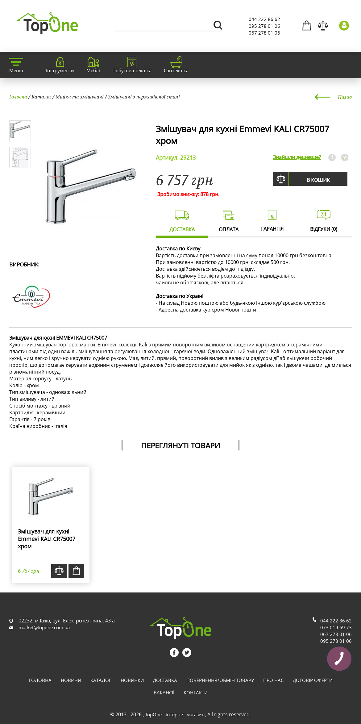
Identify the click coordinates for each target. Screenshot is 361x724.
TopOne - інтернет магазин (175, 714)
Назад (345, 97)
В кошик (318, 180)
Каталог (41, 97)
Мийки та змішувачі (80, 97)
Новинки (132, 680)
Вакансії (164, 692)
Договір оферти (313, 680)
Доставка (165, 680)
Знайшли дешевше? (297, 157)
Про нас (273, 680)
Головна (18, 97)
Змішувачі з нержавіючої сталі (144, 97)
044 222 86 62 (264, 19)
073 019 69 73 (336, 627)
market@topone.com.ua (44, 627)
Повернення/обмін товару (220, 680)
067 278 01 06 (264, 33)
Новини (71, 680)
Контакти (196, 692)
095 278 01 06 (264, 26)
